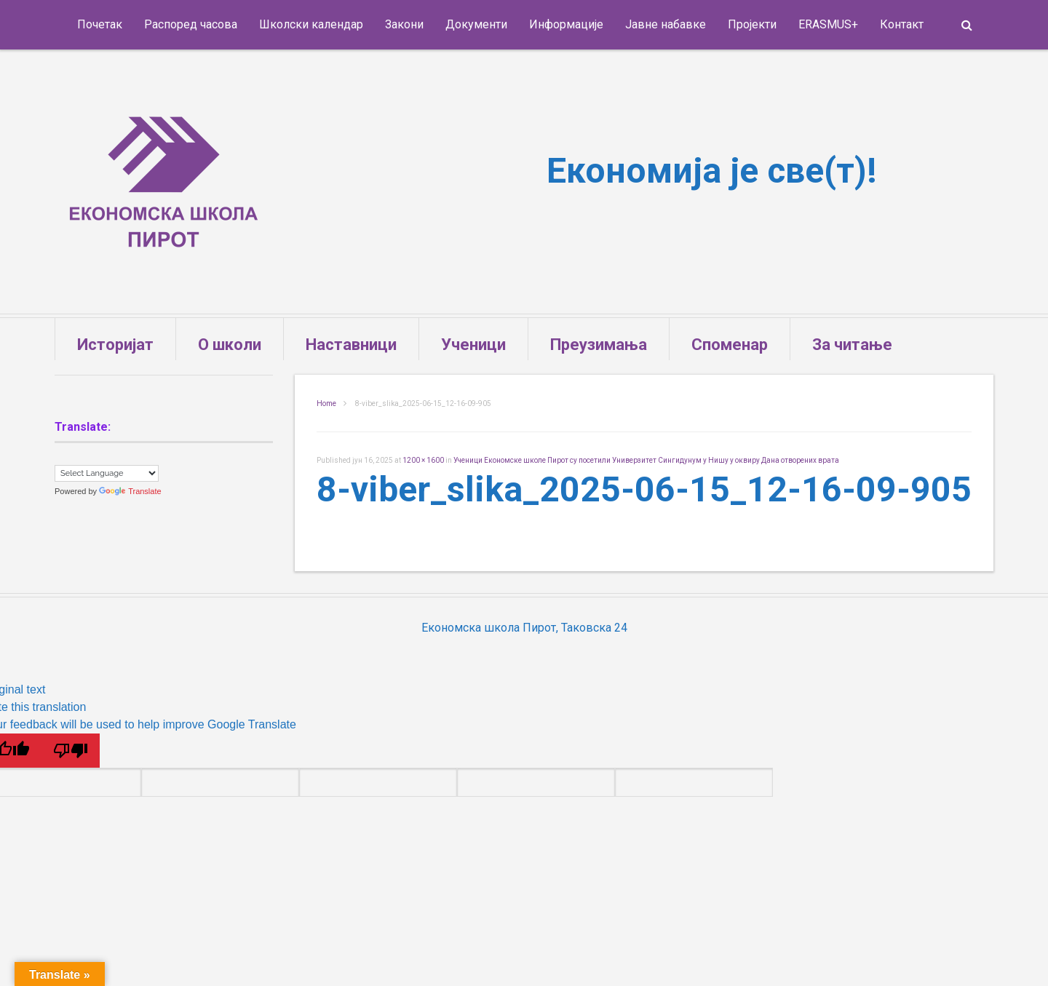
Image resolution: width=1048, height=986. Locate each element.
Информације (566, 24)
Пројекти (752, 24)
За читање (852, 344)
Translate (130, 491)
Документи (476, 24)
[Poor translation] (70, 750)
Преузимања (598, 344)
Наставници (351, 344)
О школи (229, 344)
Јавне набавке (665, 24)
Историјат (115, 344)
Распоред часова (190, 24)
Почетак (99, 24)
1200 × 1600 (423, 460)
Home (326, 403)
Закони (404, 24)
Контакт (902, 24)
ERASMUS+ (828, 24)
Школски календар (311, 24)
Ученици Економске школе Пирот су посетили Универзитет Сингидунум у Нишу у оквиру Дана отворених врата (646, 460)
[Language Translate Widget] (107, 473)
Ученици (473, 344)
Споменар (729, 344)
